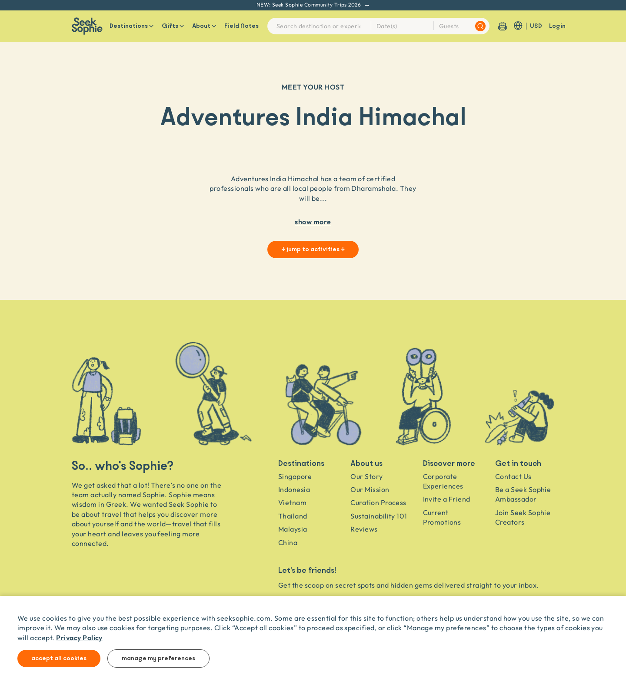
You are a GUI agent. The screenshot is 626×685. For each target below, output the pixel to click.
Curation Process (378, 502)
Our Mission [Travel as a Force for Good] (369, 489)
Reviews (363, 529)
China (287, 542)
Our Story (366, 476)
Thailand (292, 516)
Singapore (295, 476)
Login (557, 26)
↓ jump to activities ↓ (313, 249)
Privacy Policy (79, 637)
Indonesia (294, 489)
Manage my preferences (158, 658)
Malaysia (292, 529)
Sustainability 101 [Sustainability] (378, 516)
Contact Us (513, 476)
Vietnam (292, 502)
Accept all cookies (59, 658)
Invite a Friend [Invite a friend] (446, 499)
